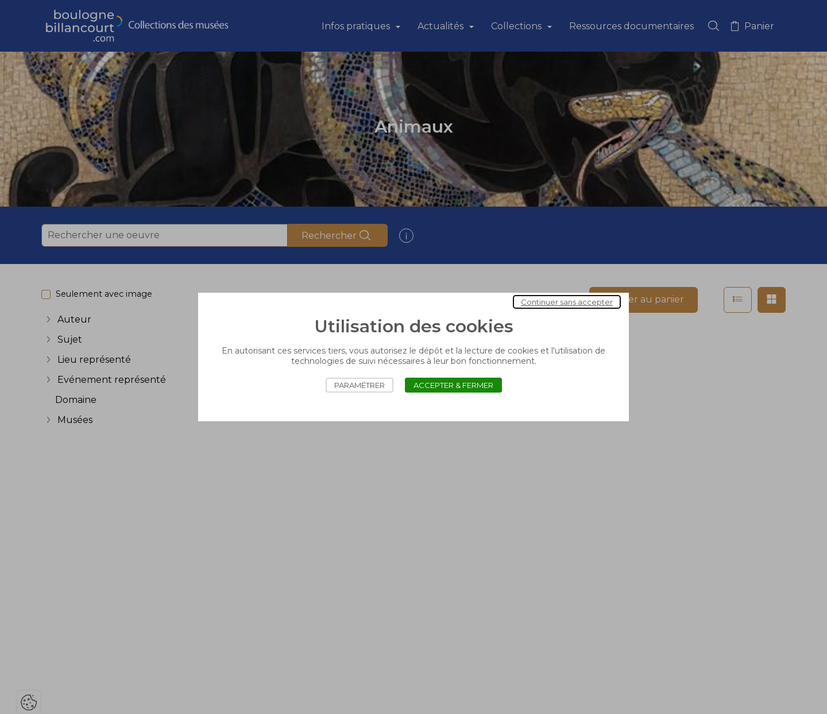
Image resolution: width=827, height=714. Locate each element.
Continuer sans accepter (567, 301)
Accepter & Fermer (453, 385)
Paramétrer (359, 385)
